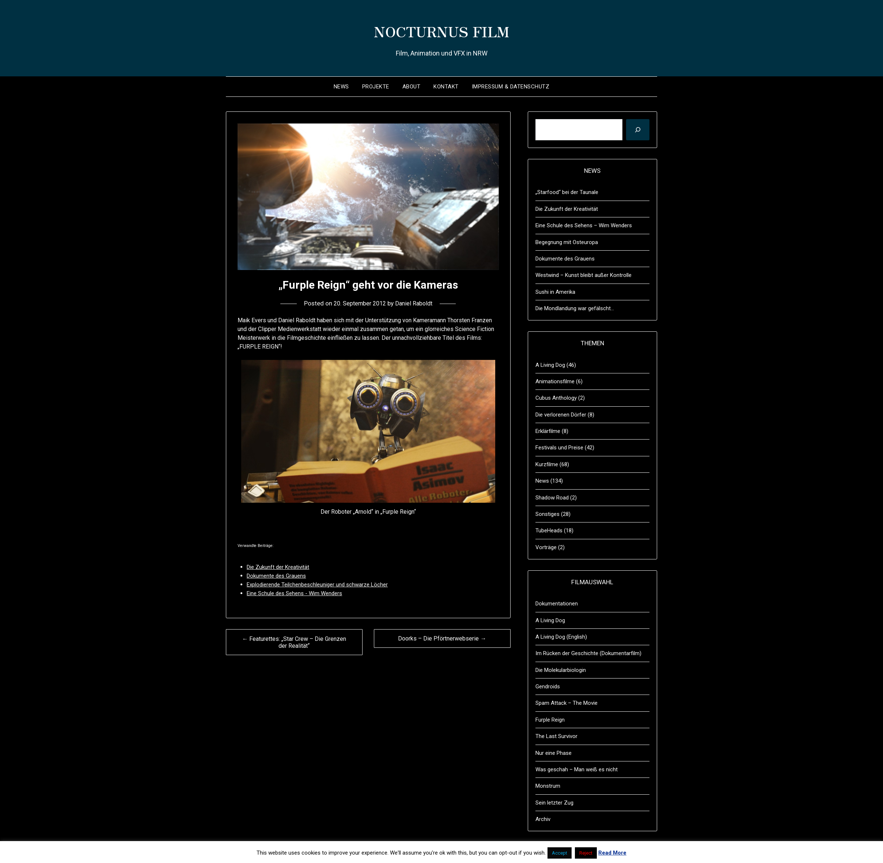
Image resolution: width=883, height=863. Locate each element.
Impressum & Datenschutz (511, 86)
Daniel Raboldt (415, 303)
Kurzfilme (546, 464)
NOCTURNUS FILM (441, 29)
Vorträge (546, 547)
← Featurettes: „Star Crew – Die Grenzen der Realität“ (294, 642)
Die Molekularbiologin (560, 670)
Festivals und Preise (559, 447)
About (411, 86)
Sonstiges (547, 514)
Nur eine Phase (553, 753)
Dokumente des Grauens (565, 258)
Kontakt (446, 86)
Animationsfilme (555, 381)
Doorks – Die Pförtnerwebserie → (442, 638)
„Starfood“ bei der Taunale (566, 192)
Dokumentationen (556, 603)
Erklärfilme (547, 431)
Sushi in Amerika (555, 292)
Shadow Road (552, 497)
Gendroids (547, 686)
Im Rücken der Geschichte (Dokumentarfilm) (588, 653)
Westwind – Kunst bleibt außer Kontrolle (583, 275)
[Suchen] (637, 129)
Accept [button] (559, 853)
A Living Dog (550, 365)
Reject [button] (585, 853)
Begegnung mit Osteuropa (566, 242)
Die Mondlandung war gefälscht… (574, 308)
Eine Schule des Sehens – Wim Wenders (583, 225)
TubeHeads (548, 530)
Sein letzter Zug (554, 802)
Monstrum (547, 786)
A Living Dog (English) (561, 637)
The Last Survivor (556, 736)
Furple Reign (550, 719)
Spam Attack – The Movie (566, 703)
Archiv (542, 819)
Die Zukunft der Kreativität (566, 209)
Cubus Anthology (556, 398)
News (341, 86)
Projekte (375, 86)
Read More (612, 852)
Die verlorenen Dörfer (560, 414)
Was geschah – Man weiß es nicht (576, 769)
